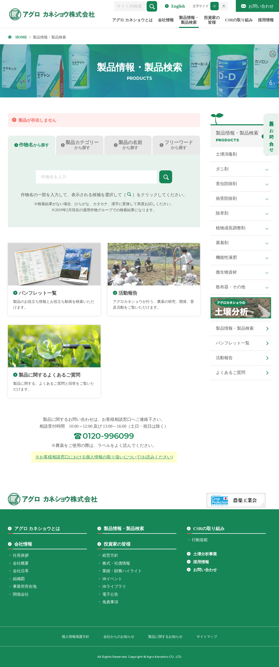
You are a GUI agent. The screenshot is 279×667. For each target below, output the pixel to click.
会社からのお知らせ (118, 637)
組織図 (19, 579)
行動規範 (200, 540)
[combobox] (96, 177)
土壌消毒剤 (226, 154)
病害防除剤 (226, 198)
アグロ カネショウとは (132, 22)
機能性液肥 (226, 257)
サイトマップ (207, 637)
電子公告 (110, 594)
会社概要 (21, 563)
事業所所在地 (25, 586)
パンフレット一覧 (233, 343)
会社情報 (166, 22)
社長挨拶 (21, 555)
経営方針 (110, 555)
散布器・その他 (230, 287)
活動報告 (224, 357)
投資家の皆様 (212, 22)
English (178, 6)
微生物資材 (226, 272)
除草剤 (222, 213)
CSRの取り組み (239, 22)
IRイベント (112, 579)
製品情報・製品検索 (189, 22)
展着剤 (222, 242)
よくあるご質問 (230, 372)
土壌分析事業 (205, 554)
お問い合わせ (261, 6)
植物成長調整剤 (230, 228)
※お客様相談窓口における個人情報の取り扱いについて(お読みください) (104, 457)
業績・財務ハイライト (122, 571)
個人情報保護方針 (75, 637)
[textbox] (96, 177)
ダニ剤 (222, 169)
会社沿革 (21, 571)
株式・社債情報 (116, 563)
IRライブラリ (114, 586)
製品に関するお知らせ (165, 637)
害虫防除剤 (226, 183)
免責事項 (110, 602)
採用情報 (266, 22)
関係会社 (21, 594)
